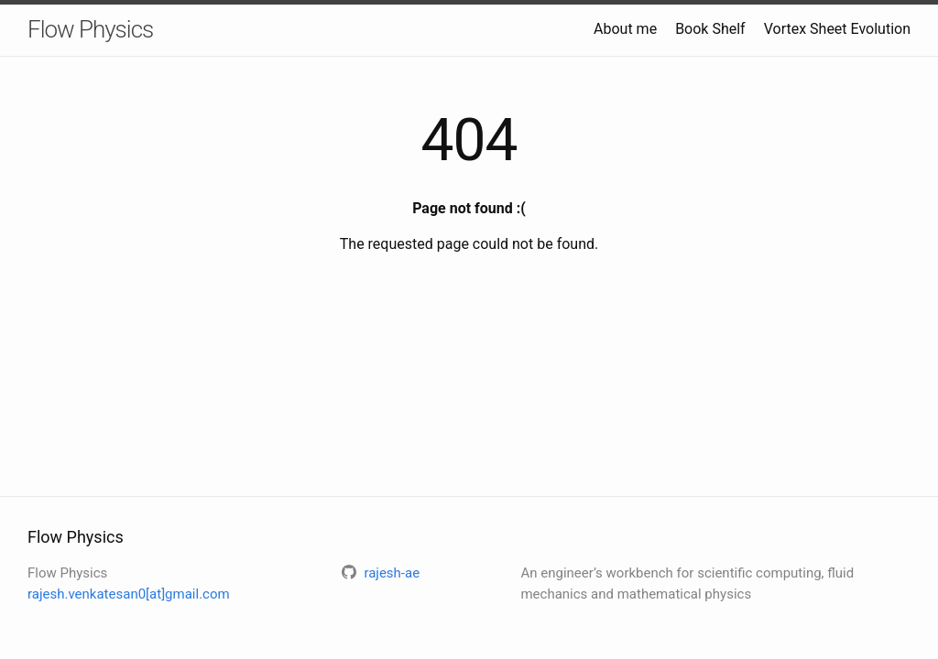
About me (625, 29)
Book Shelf (710, 29)
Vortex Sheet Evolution (837, 29)
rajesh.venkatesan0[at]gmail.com (128, 594)
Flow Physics (90, 29)
